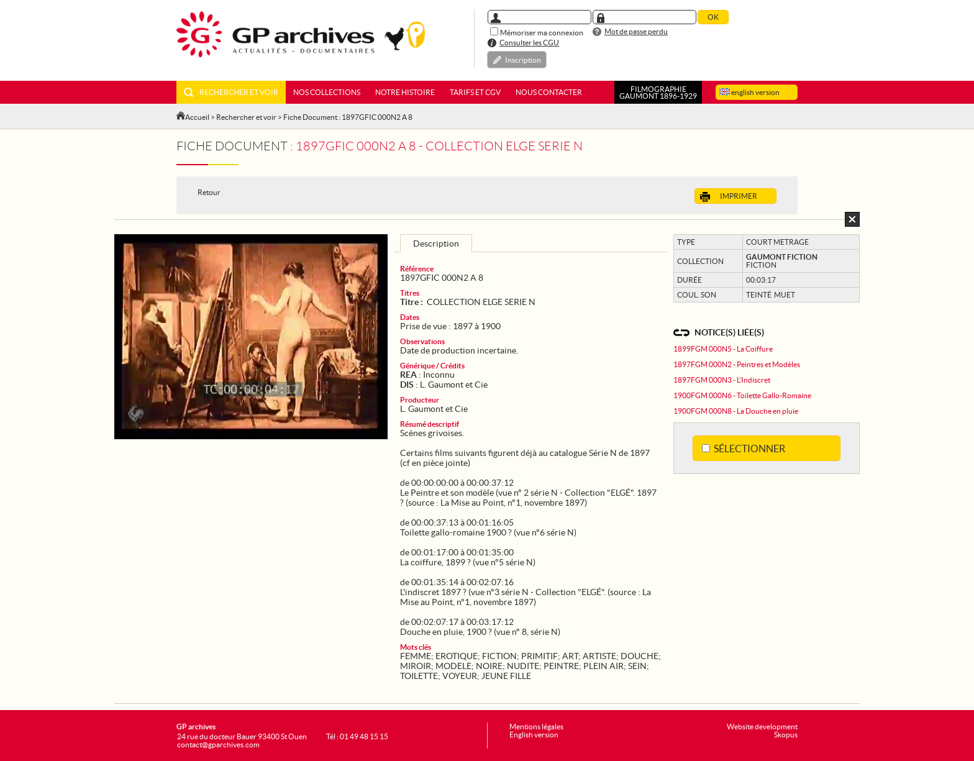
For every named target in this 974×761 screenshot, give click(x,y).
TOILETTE (419, 676)
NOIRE (489, 666)
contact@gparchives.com (218, 744)
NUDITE (523, 666)
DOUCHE (639, 656)
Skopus (786, 735)
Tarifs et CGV (475, 92)
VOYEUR (459, 676)
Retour (209, 192)
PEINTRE (561, 666)
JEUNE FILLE (506, 676)
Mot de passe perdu (636, 31)
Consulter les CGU (529, 43)
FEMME (415, 656)
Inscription (523, 60)
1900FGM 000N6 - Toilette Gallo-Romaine (742, 395)
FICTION (499, 656)
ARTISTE (599, 656)
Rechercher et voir (231, 92)
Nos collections (326, 92)
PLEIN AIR (603, 666)
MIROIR (415, 666)
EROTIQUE (456, 656)
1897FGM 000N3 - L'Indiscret (721, 380)
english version (749, 92)
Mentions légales (536, 726)
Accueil (197, 117)
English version (533, 735)
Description (436, 243)
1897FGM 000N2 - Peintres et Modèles (736, 364)
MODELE (453, 666)
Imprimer (728, 197)
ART (570, 656)
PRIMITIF (539, 656)
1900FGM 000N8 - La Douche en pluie (735, 411)
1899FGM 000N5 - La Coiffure (723, 349)
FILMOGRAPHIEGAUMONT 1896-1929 (658, 92)
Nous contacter (549, 92)
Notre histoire (405, 92)
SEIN (637, 666)
